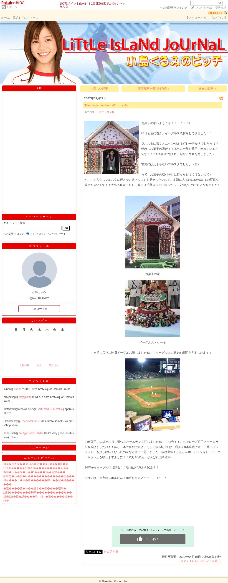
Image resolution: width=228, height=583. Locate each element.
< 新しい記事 (99, 88)
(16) (125, 105)
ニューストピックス (39, 457)
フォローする (39, 308)
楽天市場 (220, 7)
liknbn (18, 389)
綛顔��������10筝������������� (37, 492)
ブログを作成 (203, 7)
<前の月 (24, 365)
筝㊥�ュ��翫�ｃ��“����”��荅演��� (34, 472)
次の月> (53, 365)
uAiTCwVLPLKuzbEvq (51, 409)
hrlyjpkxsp (25, 397)
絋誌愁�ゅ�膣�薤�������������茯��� (38, 476)
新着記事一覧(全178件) (153, 88)
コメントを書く (210, 561)
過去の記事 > (207, 88)
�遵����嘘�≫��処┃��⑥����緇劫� (34, 488)
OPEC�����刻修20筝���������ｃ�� (36, 468)
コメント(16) (189, 561)
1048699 (215, 13)
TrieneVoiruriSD (31, 421)
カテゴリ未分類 (105, 112)
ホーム (5, 17)
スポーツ (11, 7)
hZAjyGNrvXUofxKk (31, 433)
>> (173, 7)
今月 (39, 365)
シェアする (111, 551)
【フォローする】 (197, 17)
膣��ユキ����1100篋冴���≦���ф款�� (35, 463)
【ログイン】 (219, 17)
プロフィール (29, 17)
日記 (15, 17)
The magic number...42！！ (102, 105)
